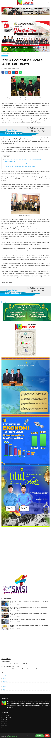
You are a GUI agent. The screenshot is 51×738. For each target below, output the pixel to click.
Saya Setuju (39, 735)
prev (2, 571)
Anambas (5, 676)
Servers (3, 727)
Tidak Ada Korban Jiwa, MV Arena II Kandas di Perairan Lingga (20, 166)
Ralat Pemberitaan (5, 661)
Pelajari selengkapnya (12, 736)
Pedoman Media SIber (6, 717)
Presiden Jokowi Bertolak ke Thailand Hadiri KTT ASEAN (15, 664)
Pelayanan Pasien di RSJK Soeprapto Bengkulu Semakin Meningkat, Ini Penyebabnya (21, 668)
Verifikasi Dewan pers (6, 719)
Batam (3, 55)
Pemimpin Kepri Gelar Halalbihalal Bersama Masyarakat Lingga (20, 163)
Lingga (4, 684)
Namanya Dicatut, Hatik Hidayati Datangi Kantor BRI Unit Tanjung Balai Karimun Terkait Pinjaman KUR (28, 608)
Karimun (5, 681)
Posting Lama (45, 302)
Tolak (47, 735)
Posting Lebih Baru (6, 302)
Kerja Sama (4, 725)
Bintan (4, 678)
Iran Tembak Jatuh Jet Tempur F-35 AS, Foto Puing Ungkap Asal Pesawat (27, 619)
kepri (6, 55)
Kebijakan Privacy (5, 723)
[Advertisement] (25, 643)
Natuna (4, 686)
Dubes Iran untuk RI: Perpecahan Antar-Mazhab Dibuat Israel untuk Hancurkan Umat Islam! (28, 614)
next (3, 571)
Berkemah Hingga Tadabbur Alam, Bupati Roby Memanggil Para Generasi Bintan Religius (29, 626)
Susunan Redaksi (5, 715)
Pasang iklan (4, 721)
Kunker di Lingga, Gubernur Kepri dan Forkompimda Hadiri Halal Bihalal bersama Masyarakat (23, 160)
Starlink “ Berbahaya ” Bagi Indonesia (10, 666)
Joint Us (3, 729)
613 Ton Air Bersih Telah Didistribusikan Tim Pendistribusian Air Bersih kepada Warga (29, 602)
